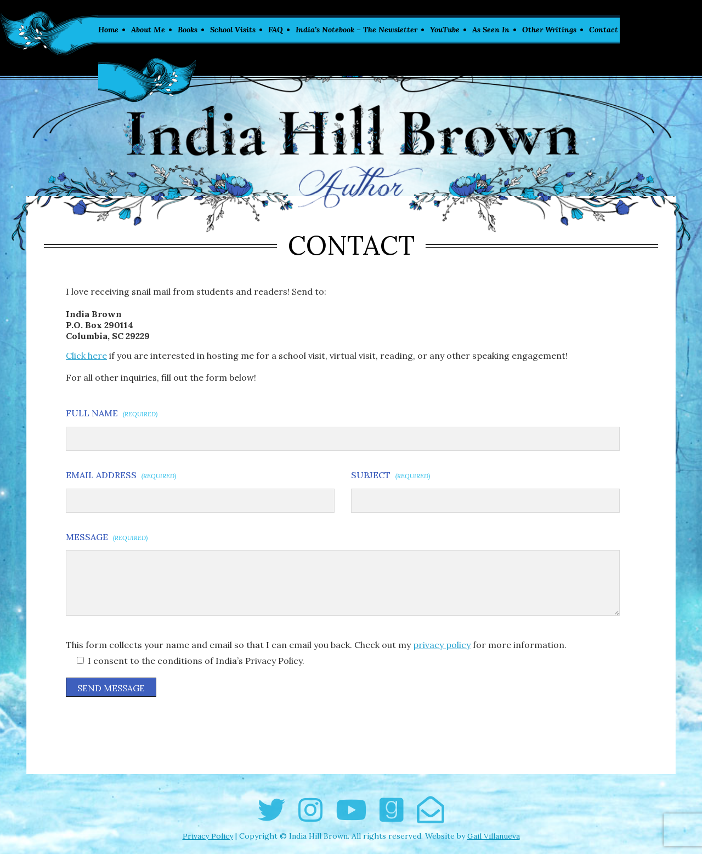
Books (187, 30)
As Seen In (490, 30)
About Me (148, 30)
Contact (603, 30)
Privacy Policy (208, 836)
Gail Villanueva (493, 836)
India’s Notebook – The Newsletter (356, 30)
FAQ (275, 30)
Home (108, 30)
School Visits (233, 30)
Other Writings (549, 30)
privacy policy (442, 644)
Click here (86, 355)
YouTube (445, 30)
